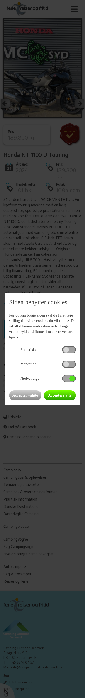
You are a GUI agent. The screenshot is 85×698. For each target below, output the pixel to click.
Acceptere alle (59, 395)
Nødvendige (29, 378)
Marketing (28, 364)
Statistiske (28, 350)
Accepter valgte (25, 395)
